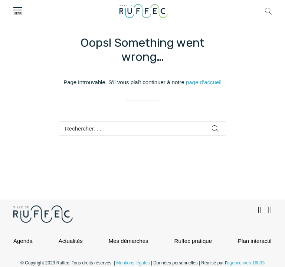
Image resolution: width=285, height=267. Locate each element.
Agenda (23, 241)
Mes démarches (128, 241)
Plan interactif (255, 241)
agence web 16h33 (246, 263)
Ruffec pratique (193, 241)
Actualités (71, 241)
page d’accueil (204, 82)
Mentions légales (133, 263)
